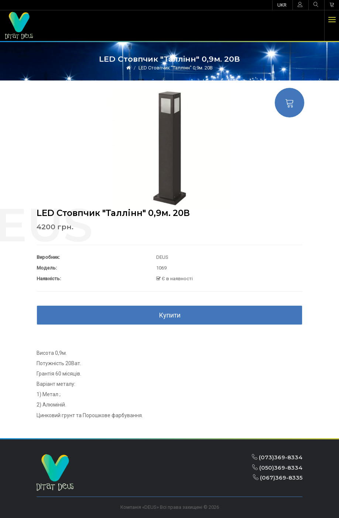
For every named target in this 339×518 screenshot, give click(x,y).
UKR (282, 5)
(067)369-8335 (277, 477)
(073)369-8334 (277, 457)
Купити (170, 315)
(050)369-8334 (277, 467)
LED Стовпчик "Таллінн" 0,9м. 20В (175, 68)
